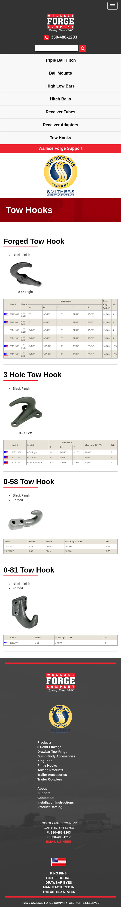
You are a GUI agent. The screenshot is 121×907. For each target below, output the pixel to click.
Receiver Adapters (60, 125)
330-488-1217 (61, 837)
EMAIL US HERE (58, 842)
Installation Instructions (55, 802)
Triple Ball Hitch (60, 60)
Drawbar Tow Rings (52, 751)
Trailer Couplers (49, 779)
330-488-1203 (60, 37)
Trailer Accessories (52, 775)
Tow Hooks (60, 138)
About (42, 788)
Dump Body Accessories (56, 756)
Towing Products (50, 770)
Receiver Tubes (60, 112)
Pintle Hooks (47, 765)
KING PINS (58, 873)
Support (43, 793)
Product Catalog (49, 807)
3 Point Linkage (49, 747)
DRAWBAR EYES (58, 882)
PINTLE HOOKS (58, 878)
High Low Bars (60, 86)
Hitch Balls (60, 99)
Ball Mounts (60, 73)
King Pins (44, 761)
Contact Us (45, 798)
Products (44, 742)
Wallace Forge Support (60, 148)
